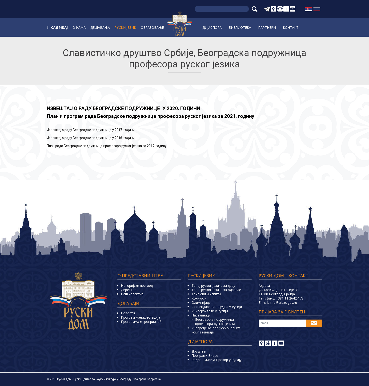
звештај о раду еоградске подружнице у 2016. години (91, 138)
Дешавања (100, 27)
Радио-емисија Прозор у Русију (216, 359)
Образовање (152, 27)
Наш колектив (132, 294)
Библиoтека (240, 27)
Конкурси (199, 298)
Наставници (201, 315)
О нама (79, 27)
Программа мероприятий (141, 321)
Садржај (59, 27)
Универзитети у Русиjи (210, 311)
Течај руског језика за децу (213, 285)
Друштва (199, 351)
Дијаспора (212, 27)
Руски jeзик (125, 27)
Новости (128, 313)
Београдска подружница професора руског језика (215, 321)
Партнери (267, 27)
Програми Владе (205, 355)
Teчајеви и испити (206, 294)
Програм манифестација (140, 317)
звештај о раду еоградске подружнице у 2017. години (91, 130)
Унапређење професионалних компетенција (216, 330)
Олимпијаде (201, 302)
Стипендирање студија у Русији (217, 306)
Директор (128, 289)
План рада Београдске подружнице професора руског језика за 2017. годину (107, 146)
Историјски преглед (137, 285)
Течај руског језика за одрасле (216, 289)
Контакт (290, 27)
